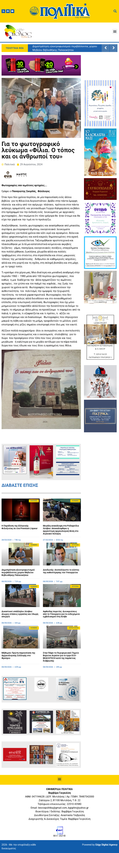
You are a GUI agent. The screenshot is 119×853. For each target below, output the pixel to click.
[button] (114, 31)
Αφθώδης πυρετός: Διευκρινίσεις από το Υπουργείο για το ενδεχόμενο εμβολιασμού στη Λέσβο (61, 614)
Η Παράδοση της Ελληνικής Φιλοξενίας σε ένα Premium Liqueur (19, 527)
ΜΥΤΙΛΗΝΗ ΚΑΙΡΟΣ (100, 66)
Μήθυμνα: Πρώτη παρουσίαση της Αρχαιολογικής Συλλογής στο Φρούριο (18, 655)
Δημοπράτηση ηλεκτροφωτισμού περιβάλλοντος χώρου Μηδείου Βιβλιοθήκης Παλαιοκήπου (65, 48)
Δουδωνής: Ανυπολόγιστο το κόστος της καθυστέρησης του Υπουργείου (61, 571)
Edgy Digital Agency (106, 844)
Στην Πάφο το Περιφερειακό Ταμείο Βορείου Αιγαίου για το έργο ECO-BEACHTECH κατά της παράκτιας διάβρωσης (61, 657)
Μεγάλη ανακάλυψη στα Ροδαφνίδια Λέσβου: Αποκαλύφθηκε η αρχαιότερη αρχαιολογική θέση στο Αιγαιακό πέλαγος (61, 529)
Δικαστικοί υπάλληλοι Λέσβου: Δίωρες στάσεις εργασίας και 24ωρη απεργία (20, 614)
